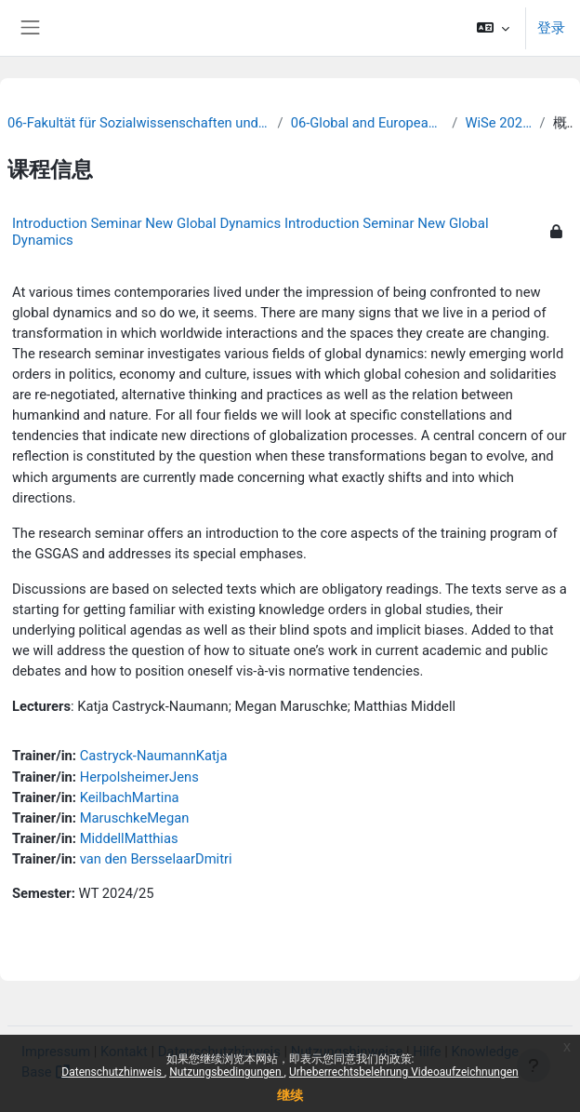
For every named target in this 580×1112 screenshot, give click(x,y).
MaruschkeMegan (135, 818)
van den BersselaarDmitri (156, 859)
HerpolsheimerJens (139, 777)
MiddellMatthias (129, 838)
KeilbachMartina (129, 797)
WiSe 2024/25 (498, 122)
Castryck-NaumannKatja (154, 755)
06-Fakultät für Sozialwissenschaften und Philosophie (138, 122)
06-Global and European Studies (368, 122)
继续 (290, 1095)
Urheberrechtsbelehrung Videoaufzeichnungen (404, 1072)
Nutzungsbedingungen (226, 1072)
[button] (493, 28)
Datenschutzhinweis (113, 1072)
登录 (551, 28)
